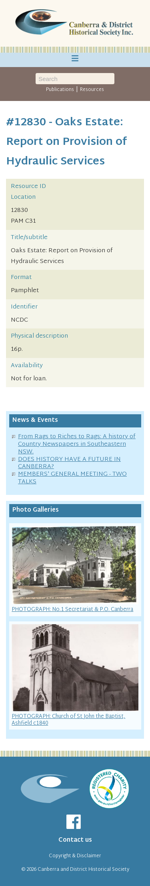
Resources (92, 89)
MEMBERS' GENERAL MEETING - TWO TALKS (72, 478)
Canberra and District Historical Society (83, 869)
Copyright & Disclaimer (75, 856)
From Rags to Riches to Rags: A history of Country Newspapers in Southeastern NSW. (77, 444)
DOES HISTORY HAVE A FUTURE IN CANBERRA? (69, 463)
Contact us (75, 840)
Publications (60, 89)
